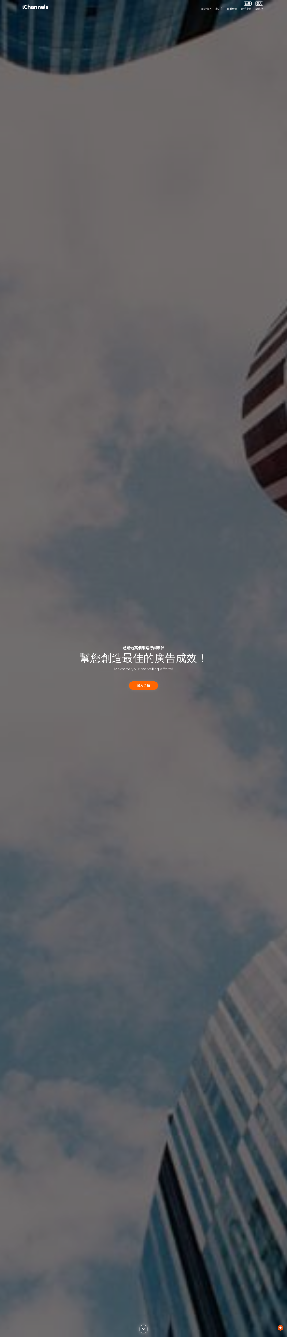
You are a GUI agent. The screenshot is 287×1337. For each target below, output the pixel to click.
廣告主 (219, 8)
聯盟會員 (232, 8)
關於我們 (206, 8)
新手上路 (246, 8)
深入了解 (143, 685)
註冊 (247, 3)
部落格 (259, 8)
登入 (259, 3)
